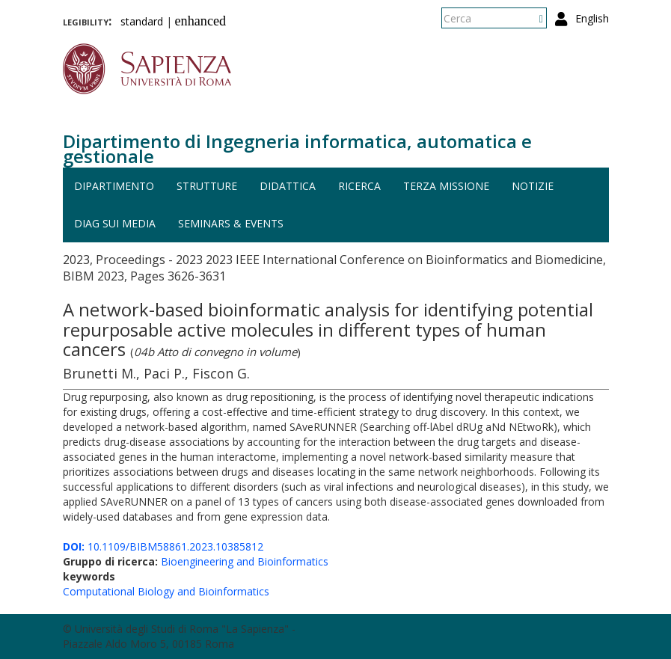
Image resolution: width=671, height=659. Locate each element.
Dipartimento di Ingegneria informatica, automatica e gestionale (297, 148)
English (592, 18)
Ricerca (359, 186)
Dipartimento (114, 186)
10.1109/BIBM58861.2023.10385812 (163, 546)
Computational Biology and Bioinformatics (166, 591)
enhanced (201, 20)
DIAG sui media (115, 223)
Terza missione (446, 186)
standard (141, 21)
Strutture (207, 186)
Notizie (533, 186)
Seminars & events (231, 223)
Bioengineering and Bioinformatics (244, 561)
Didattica (288, 186)
